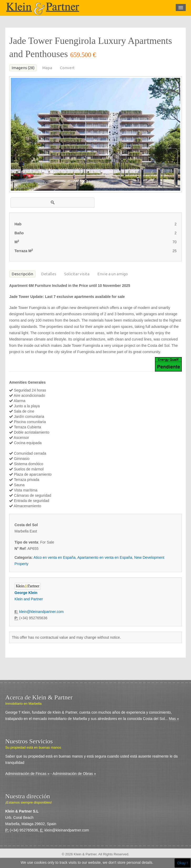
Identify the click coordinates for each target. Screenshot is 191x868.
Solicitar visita (76, 274)
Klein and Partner (28, 599)
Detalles (48, 274)
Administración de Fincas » (27, 773)
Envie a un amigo (112, 274)
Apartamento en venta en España (104, 557)
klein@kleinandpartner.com (41, 612)
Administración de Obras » (74, 773)
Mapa (47, 67)
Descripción (22, 274)
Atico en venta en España (54, 557)
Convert (67, 67)
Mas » (174, 719)
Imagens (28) (23, 67)
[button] (52, 202)
